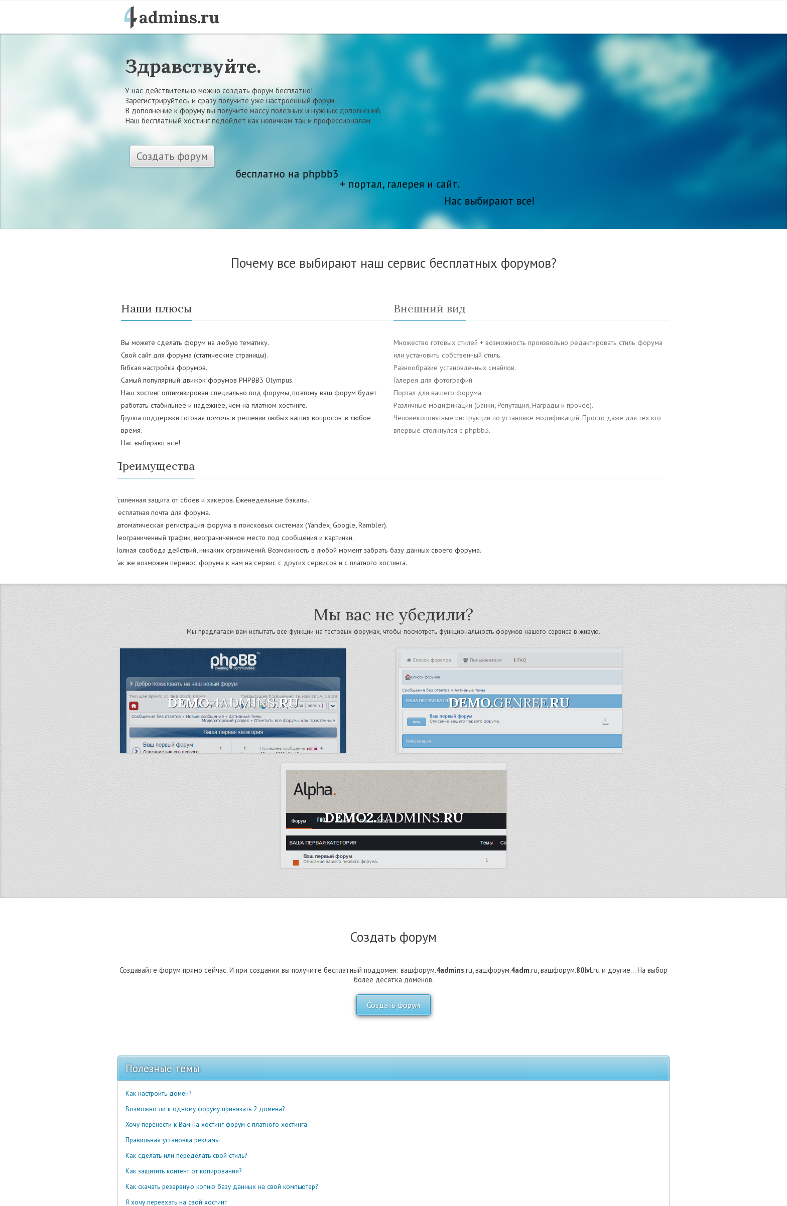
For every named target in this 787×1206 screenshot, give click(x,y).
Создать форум (172, 156)
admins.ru (179, 17)
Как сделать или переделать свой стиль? (186, 1155)
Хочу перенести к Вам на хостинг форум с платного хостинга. (217, 1124)
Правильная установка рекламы (172, 1140)
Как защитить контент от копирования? (183, 1171)
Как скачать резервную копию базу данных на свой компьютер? (221, 1186)
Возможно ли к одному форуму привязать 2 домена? (205, 1109)
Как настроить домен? (158, 1093)
